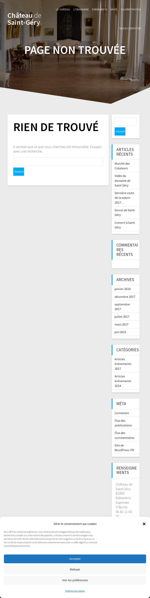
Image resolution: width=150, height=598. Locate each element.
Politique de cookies (75, 590)
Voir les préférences (75, 580)
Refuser (75, 569)
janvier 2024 (122, 281)
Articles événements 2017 (123, 355)
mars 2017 (121, 316)
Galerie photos (131, 9)
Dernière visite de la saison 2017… (124, 189)
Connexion (122, 405)
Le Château (63, 9)
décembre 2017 (125, 288)
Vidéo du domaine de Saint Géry (122, 172)
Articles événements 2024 (123, 373)
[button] (144, 524)
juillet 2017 (122, 308)
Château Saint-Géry (24, 19)
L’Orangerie (81, 9)
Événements (99, 9)
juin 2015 (120, 324)
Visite (114, 9)
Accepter (75, 558)
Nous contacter (130, 28)
